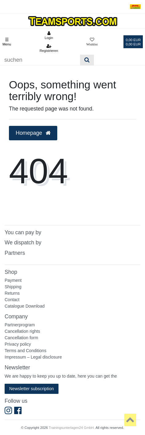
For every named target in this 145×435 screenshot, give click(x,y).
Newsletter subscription (31, 388)
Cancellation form (21, 337)
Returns (12, 293)
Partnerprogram (20, 324)
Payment (13, 280)
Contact (12, 299)
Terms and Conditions (25, 350)
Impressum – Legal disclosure (33, 357)
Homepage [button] (33, 133)
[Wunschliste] (92, 41)
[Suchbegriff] (40, 60)
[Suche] (87, 60)
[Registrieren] (48, 48)
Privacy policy (18, 344)
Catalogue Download (25, 306)
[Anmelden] (48, 35)
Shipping (13, 286)
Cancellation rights (22, 331)
